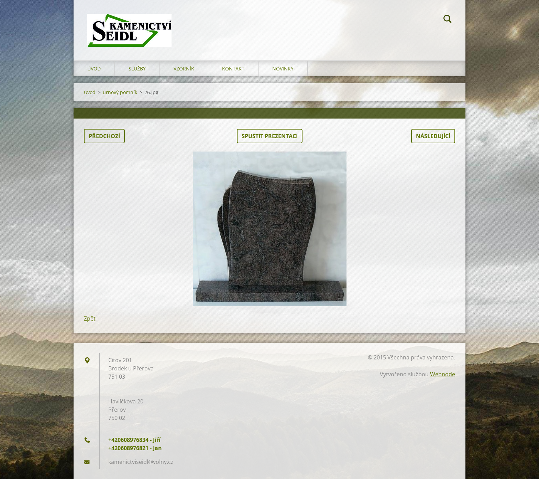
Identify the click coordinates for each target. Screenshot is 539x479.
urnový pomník (120, 92)
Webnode (442, 374)
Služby (137, 68)
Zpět (90, 318)
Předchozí (104, 136)
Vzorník (184, 68)
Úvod (94, 68)
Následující (433, 136)
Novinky (283, 68)
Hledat (447, 20)
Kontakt (233, 68)
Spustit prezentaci (270, 136)
